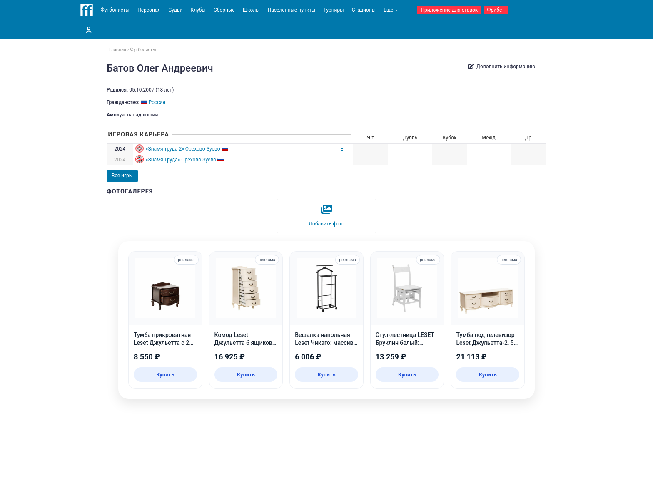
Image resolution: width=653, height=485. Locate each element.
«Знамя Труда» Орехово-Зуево (181, 160)
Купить (165, 374)
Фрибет (495, 10)
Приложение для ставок (449, 10)
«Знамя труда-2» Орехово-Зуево (183, 149)
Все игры (122, 175)
